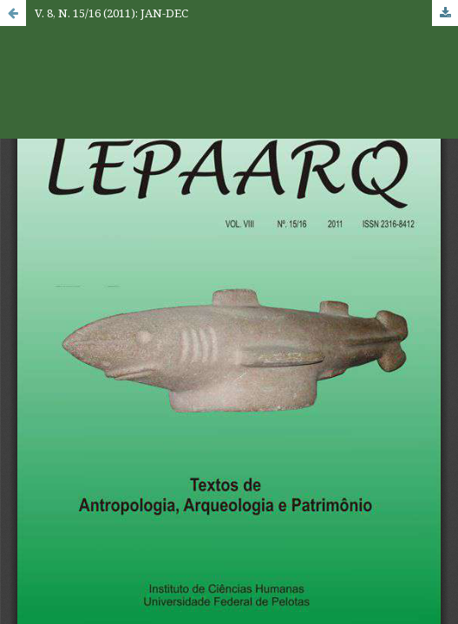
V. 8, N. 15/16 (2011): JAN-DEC (111, 13)
